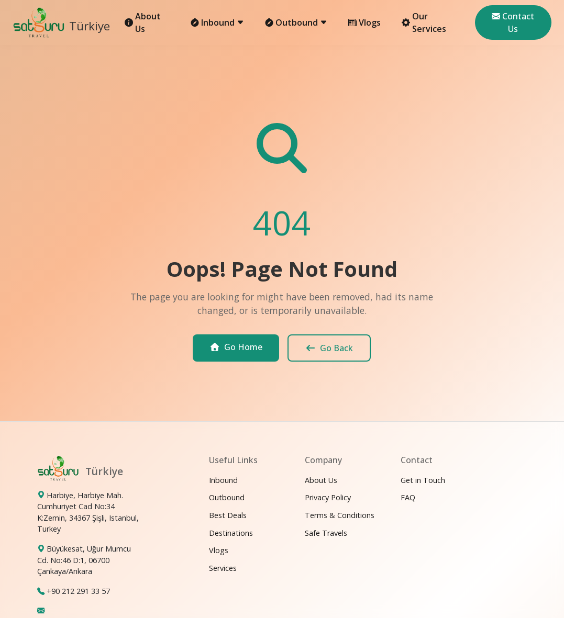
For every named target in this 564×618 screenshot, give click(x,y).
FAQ (408, 497)
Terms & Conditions (339, 515)
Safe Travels (326, 533)
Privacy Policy (328, 497)
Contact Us (513, 22)
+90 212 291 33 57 (78, 591)
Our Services (424, 22)
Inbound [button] (217, 22)
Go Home (235, 347)
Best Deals (228, 515)
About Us (143, 22)
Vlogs (364, 22)
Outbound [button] (296, 22)
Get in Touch (423, 480)
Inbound (223, 480)
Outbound (227, 497)
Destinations (231, 533)
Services (223, 568)
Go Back (329, 348)
